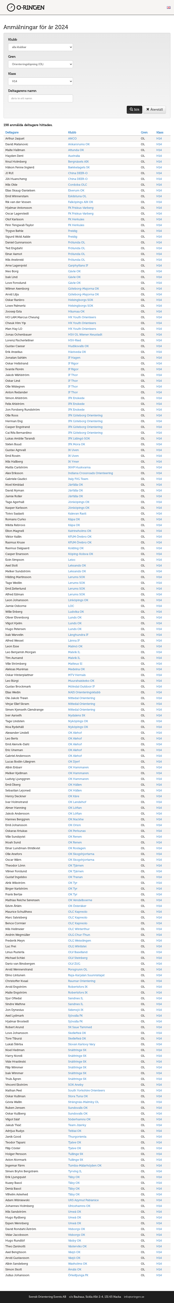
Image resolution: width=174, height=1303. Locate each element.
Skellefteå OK (77, 1033)
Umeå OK (74, 1211)
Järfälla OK (75, 484)
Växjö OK (74, 1252)
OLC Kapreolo (77, 911)
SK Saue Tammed (80, 1027)
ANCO (72, 138)
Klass (12, 74)
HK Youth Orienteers (82, 317)
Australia (74, 156)
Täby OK (74, 1177)
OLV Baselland (78, 952)
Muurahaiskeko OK (81, 680)
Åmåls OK (74, 1269)
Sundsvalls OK (78, 1107)
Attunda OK (76, 150)
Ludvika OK (76, 611)
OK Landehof (77, 802)
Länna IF (74, 640)
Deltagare (12, 132)
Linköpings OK (78, 600)
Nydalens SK (76, 715)
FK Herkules (76, 219)
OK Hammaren (78, 767)
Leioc (72, 559)
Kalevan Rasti (77, 513)
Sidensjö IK (75, 1010)
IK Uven (73, 450)
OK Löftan (75, 807)
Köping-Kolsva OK (80, 554)
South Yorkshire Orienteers (86, 1090)
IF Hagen (74, 357)
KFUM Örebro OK (80, 536)
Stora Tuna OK (78, 1096)
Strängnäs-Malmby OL (83, 1102)
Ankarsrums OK (79, 144)
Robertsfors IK (78, 986)
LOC (71, 606)
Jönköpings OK (78, 502)
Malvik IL (74, 652)
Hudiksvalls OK (78, 346)
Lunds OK (75, 617)
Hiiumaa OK (76, 311)
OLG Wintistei (77, 946)
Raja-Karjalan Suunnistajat (86, 975)
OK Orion (74, 825)
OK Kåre (73, 796)
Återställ (154, 110)
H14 (159, 138)
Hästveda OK (77, 352)
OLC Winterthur (79, 929)
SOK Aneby (75, 1084)
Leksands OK (77, 565)
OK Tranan (75, 877)
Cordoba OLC (77, 184)
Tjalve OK (74, 1142)
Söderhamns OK (79, 1119)
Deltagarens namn (22, 91)
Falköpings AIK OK (80, 202)
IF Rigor (73, 363)
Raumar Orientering (81, 981)
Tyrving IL (75, 1171)
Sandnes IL (75, 998)
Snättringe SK (77, 1050)
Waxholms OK (77, 1263)
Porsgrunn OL (77, 969)
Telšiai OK (74, 1131)
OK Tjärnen (76, 865)
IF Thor (73, 375)
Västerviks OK (77, 1246)
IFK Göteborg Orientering (85, 415)
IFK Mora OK (76, 444)
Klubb (12, 40)
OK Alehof (75, 732)
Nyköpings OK (78, 721)
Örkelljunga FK (78, 1275)
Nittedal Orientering (81, 698)
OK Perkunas (77, 831)
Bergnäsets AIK (78, 161)
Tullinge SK (75, 1154)
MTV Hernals (77, 675)
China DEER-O (78, 173)
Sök (134, 110)
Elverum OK (76, 190)
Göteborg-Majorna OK (83, 288)
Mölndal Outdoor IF (81, 686)
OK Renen (75, 836)
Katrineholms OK (79, 531)
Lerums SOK (76, 577)
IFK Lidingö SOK (79, 438)
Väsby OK (74, 1240)
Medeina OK (76, 669)
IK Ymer (73, 461)
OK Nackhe (76, 819)
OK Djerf (74, 761)
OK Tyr (72, 883)
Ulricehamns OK (79, 1206)
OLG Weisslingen (79, 940)
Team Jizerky (77, 1125)
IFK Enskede (76, 398)
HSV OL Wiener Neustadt (85, 334)
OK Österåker (77, 906)
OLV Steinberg (78, 958)
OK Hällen (75, 784)
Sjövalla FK (75, 1015)
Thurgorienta (77, 1136)
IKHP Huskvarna (79, 467)
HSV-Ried (74, 340)
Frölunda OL (76, 242)
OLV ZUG (74, 963)
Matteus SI (75, 663)
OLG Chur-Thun (79, 934)
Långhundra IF (78, 634)
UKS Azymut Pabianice (83, 1200)
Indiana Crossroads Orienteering (90, 473)
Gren (12, 57)
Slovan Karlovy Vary (81, 1044)
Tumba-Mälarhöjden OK (84, 1165)
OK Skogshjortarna (81, 854)
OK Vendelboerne (80, 900)
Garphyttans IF (78, 265)
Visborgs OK (76, 1229)
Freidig (72, 231)
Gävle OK (74, 271)
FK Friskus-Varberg (81, 207)
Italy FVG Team (78, 479)
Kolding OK (76, 548)
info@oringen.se (134, 1296)
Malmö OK (75, 646)
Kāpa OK (74, 519)
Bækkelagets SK (79, 167)
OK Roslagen (77, 848)
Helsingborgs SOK (80, 300)
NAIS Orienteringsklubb (84, 692)
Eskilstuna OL (77, 196)
